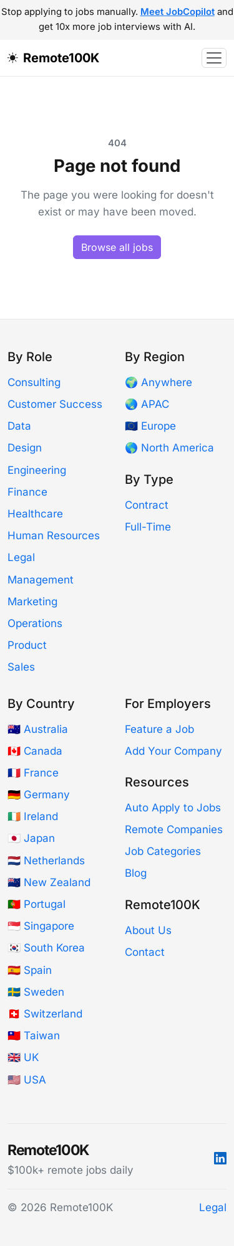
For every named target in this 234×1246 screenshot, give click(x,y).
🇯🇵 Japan (31, 838)
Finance (27, 492)
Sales (21, 667)
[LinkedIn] (220, 1159)
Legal (21, 557)
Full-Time (148, 527)
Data (19, 426)
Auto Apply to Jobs (173, 807)
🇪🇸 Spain (29, 970)
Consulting (34, 382)
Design (24, 447)
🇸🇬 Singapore (40, 926)
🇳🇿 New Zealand (48, 882)
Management (40, 579)
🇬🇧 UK (23, 1057)
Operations (34, 623)
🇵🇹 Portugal (36, 904)
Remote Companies (174, 829)
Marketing (32, 601)
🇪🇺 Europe (150, 426)
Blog (136, 873)
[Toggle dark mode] (15, 58)
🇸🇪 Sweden (35, 992)
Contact (145, 952)
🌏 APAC (147, 404)
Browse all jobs (117, 247)
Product (27, 645)
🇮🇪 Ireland (32, 816)
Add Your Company (173, 751)
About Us (148, 930)
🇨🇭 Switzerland (44, 1014)
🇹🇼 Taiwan (33, 1035)
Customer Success (54, 404)
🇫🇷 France (33, 773)
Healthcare (35, 513)
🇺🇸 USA (26, 1080)
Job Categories (163, 851)
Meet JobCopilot (177, 11)
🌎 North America (169, 447)
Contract (146, 505)
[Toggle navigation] (214, 58)
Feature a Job (159, 729)
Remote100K (61, 57)
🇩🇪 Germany (38, 794)
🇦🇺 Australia (37, 729)
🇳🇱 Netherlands (46, 860)
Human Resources (53, 535)
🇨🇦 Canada (34, 751)
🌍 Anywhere (158, 382)
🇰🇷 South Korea (46, 948)
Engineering (36, 470)
